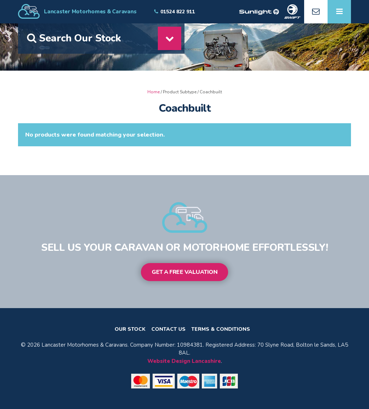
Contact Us (168, 329)
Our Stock (130, 329)
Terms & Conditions (220, 329)
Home (153, 92)
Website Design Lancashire (184, 361)
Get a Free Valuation (184, 272)
